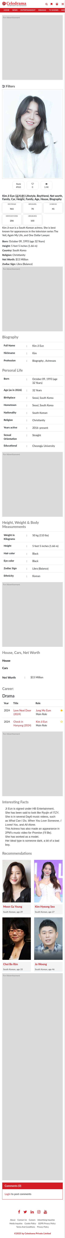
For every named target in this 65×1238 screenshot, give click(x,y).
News (14, 10)
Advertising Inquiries (46, 1220)
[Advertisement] (32, 47)
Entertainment (27, 10)
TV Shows (53, 10)
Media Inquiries (16, 1223)
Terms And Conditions (25, 1227)
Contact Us (22, 1220)
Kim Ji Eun (41, 721)
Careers (32, 1220)
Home (6, 10)
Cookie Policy (30, 1223)
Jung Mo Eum (43, 710)
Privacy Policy (43, 1227)
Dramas (42, 10)
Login (8, 1194)
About (12, 1220)
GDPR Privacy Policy (46, 1223)
